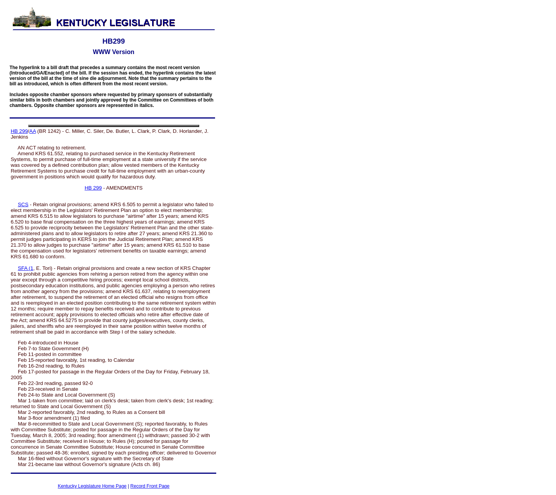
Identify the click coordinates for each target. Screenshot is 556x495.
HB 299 (19, 131)
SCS (23, 204)
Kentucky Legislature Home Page (92, 486)
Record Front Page (150, 486)
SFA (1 (25, 268)
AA (32, 131)
